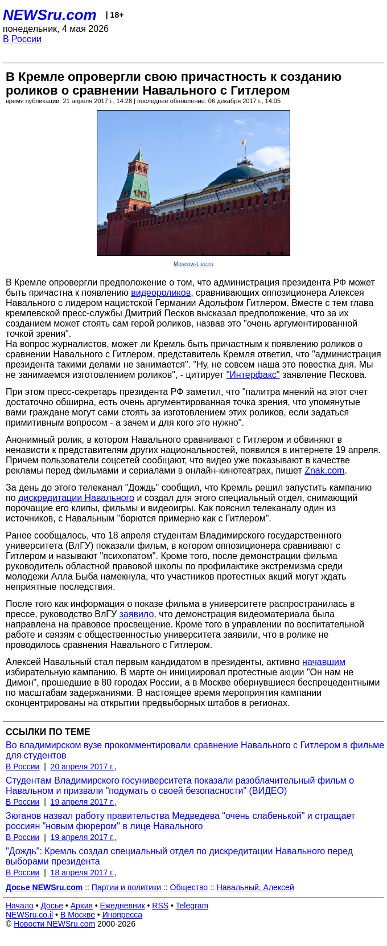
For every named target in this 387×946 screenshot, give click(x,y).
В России (22, 39)
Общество (189, 887)
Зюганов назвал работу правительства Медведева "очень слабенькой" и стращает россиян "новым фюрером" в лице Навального (180, 821)
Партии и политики (126, 887)
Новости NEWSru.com (54, 923)
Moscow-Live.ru (193, 264)
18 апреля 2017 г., (84, 872)
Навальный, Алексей (255, 887)
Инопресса (122, 914)
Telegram (192, 905)
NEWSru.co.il (29, 914)
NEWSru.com (50, 14)
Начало (20, 905)
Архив (82, 905)
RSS (160, 905)
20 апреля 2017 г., (84, 766)
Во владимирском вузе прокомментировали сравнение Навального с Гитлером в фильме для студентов (195, 750)
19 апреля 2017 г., (84, 801)
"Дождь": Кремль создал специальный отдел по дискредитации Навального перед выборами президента (179, 856)
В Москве (77, 914)
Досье (51, 905)
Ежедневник (122, 905)
